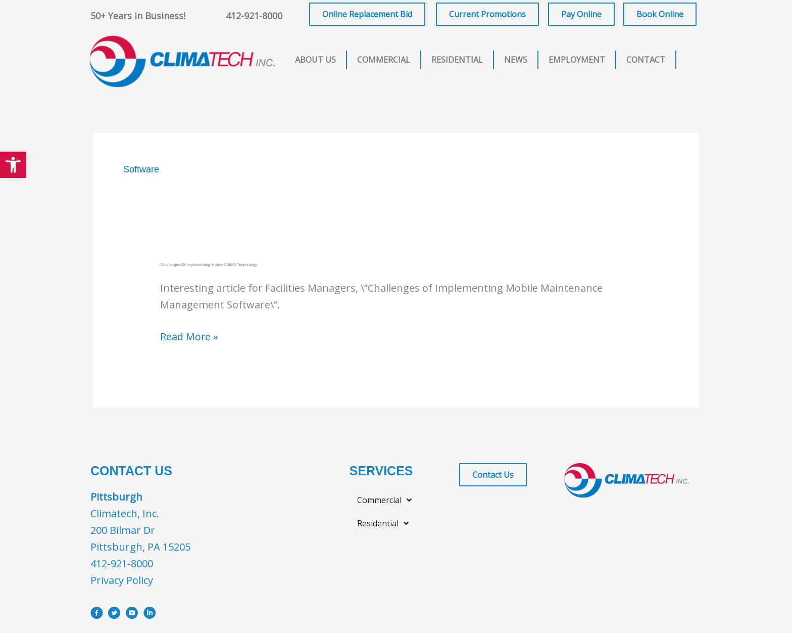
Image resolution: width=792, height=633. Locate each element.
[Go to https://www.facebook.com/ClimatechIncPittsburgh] (96, 614)
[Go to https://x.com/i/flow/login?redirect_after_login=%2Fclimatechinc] (114, 614)
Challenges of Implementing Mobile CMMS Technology (209, 264)
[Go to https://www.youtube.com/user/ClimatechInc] (132, 614)
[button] (13, 165)
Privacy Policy (121, 579)
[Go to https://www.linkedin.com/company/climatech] (149, 614)
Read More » (189, 336)
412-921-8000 (254, 16)
